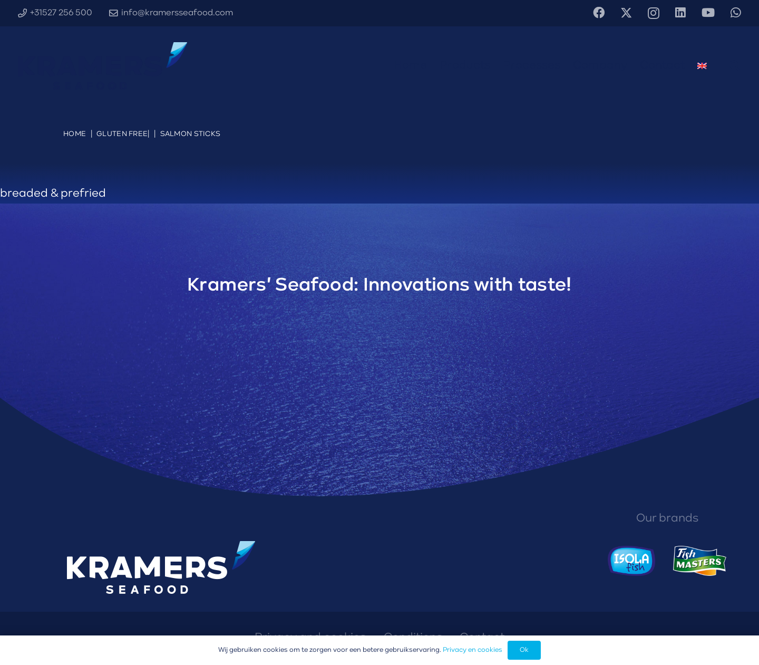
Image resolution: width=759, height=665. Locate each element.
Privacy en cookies (472, 650)
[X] (626, 13)
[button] (734, 66)
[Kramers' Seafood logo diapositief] (102, 66)
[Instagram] (653, 13)
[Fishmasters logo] (699, 561)
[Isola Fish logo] (632, 561)
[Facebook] (599, 12)
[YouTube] (708, 12)
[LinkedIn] (680, 12)
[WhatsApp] (736, 12)
